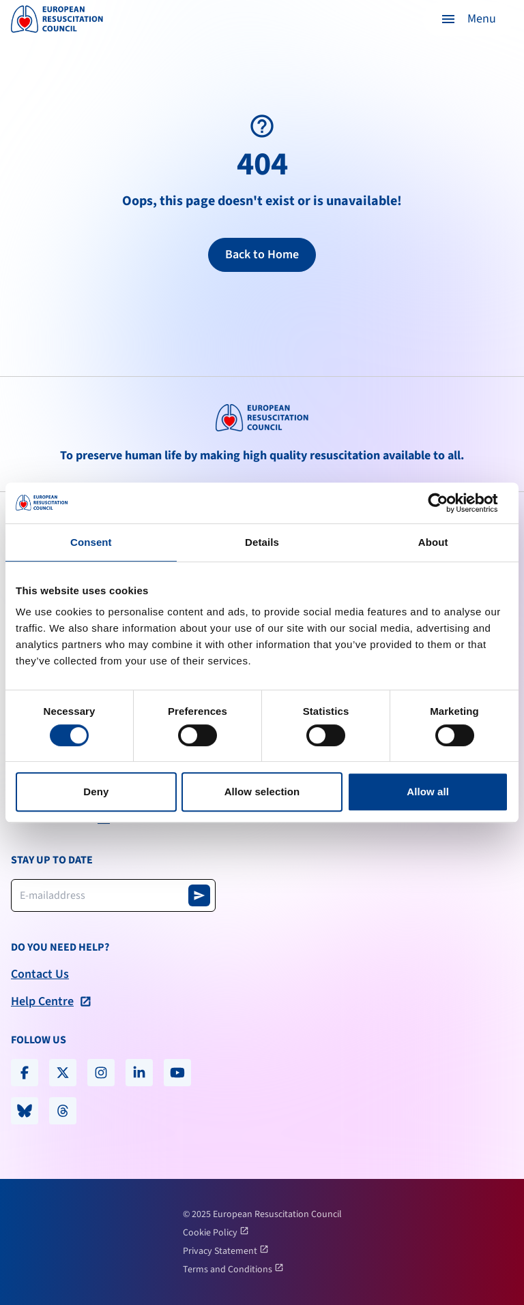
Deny (95, 791)
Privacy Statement (221, 1251)
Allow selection (262, 791)
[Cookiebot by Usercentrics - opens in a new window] (448, 503)
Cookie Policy (211, 1233)
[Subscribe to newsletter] (199, 895)
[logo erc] (57, 19)
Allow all (428, 791)
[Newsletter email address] (113, 895)
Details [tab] (262, 542)
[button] (468, 19)
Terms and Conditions (228, 1269)
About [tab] (433, 542)
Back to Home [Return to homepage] (262, 254)
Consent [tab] (91, 542)
